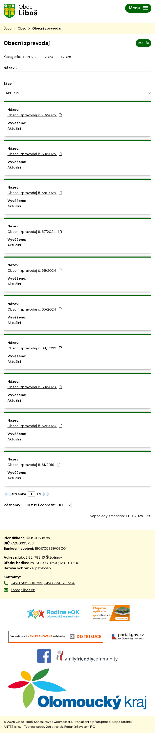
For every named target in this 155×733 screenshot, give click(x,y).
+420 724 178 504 (59, 583)
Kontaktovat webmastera (53, 722)
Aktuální (14, 128)
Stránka (19, 494)
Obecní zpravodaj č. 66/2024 (34, 270)
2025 (67, 56)
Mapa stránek (122, 722)
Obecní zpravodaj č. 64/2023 (34, 348)
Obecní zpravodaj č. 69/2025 (34, 154)
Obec (22, 28)
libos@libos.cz (23, 590)
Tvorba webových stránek (43, 727)
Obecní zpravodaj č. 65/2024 (34, 309)
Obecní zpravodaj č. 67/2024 (34, 231)
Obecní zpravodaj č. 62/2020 (34, 425)
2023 (31, 56)
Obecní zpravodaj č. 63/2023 (34, 387)
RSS (143, 43)
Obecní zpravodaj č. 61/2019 (33, 464)
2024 (49, 56)
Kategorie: (12, 56)
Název (9, 67)
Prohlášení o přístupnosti (92, 722)
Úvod (8, 28)
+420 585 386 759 (26, 583)
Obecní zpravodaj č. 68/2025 (34, 192)
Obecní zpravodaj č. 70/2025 (34, 115)
